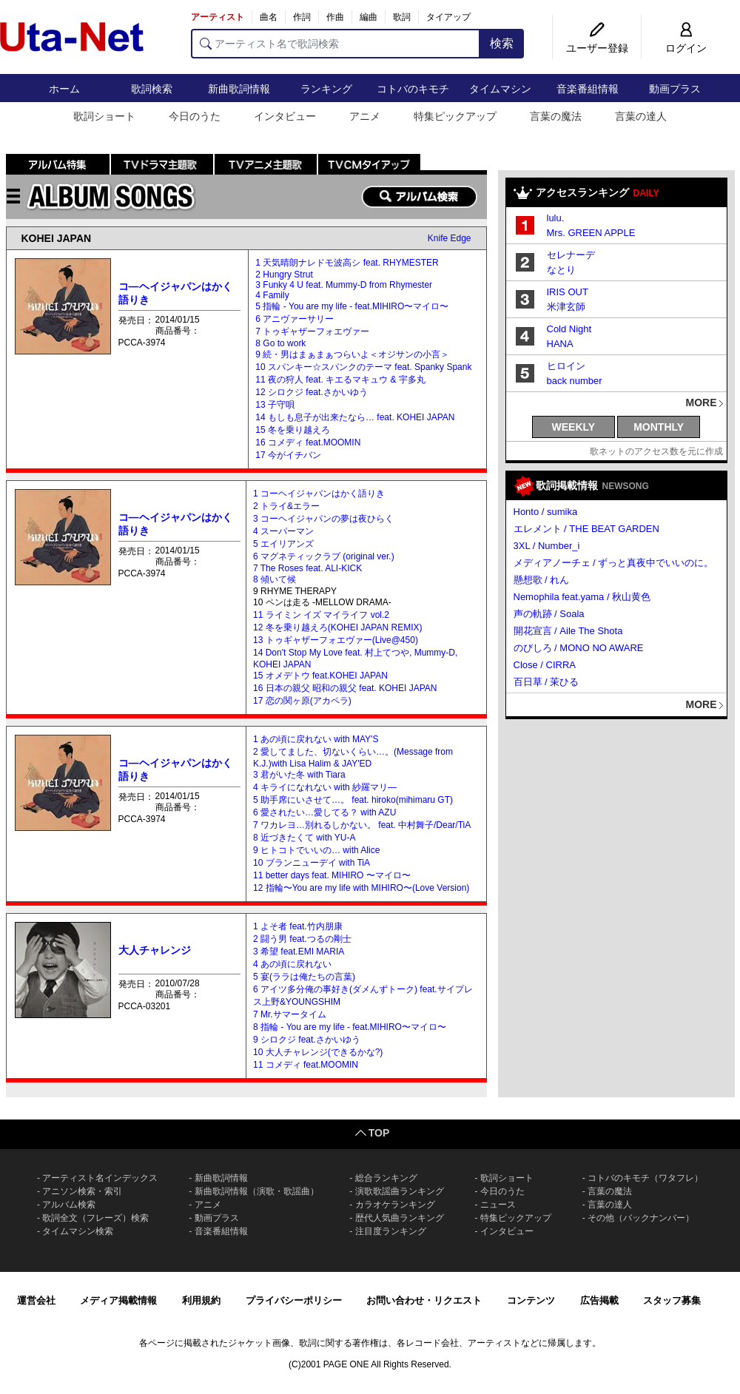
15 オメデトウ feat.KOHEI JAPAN (320, 675)
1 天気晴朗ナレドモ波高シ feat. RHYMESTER (346, 262)
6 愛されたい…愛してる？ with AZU (324, 812)
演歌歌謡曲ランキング (399, 1191)
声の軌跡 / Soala (549, 613)
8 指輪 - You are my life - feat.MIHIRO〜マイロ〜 (349, 1027)
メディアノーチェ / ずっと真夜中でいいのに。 (614, 562)
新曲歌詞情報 (239, 89)
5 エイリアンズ (283, 544)
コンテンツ (531, 1300)
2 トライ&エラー (286, 506)
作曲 (335, 17)
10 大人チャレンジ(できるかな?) (318, 1052)
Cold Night (569, 328)
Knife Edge (449, 238)
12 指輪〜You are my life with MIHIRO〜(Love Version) (361, 888)
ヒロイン (566, 365)
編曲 (368, 17)
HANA (560, 343)
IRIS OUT (567, 291)
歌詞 (402, 17)
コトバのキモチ (413, 89)
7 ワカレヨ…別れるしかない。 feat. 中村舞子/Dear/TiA (362, 825)
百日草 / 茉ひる (546, 681)
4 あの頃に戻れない (292, 964)
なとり (561, 269)
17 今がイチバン (288, 455)
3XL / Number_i (547, 545)
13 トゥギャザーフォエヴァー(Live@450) (335, 640)
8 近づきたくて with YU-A (304, 837)
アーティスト (217, 17)
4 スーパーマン (283, 531)
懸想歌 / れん (542, 579)
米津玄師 (566, 306)
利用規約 (201, 1300)
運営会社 (36, 1300)
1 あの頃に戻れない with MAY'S (315, 739)
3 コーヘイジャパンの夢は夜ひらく (323, 519)
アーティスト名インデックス (100, 1178)
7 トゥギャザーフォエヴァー (312, 331)
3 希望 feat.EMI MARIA (298, 951)
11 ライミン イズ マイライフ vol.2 (321, 615)
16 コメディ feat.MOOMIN (307, 442)
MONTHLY (658, 427)
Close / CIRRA (545, 664)
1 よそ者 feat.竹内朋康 (298, 926)
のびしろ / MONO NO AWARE (579, 647)
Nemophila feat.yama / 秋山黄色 (582, 596)
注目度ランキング (390, 1231)
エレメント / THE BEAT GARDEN (586, 528)
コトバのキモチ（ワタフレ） (645, 1178)
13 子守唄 (275, 405)
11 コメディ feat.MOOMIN (305, 1065)
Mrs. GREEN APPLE (591, 232)
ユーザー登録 (597, 48)
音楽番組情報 (587, 89)
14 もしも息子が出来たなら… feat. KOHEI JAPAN (354, 417)
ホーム (64, 89)
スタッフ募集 (672, 1300)
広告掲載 (599, 1300)
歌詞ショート (104, 116)
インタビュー (285, 116)
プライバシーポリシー (294, 1300)
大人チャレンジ (154, 950)
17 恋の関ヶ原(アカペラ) (302, 701)
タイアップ (448, 17)
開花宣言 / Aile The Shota (568, 630)
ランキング (326, 89)
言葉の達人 (641, 116)
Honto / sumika (546, 511)
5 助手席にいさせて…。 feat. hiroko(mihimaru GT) (353, 800)
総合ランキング (386, 1178)
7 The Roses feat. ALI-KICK (307, 568)
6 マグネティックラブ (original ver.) (323, 556)
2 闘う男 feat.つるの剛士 (302, 939)
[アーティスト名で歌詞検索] (335, 43)
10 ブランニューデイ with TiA (311, 863)
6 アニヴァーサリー (294, 319)
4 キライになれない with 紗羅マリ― (325, 787)
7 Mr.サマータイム (289, 1014)
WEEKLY (574, 427)
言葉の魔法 (556, 116)
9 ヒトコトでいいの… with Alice (316, 850)
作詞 (302, 17)
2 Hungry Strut (283, 274)
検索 (502, 43)
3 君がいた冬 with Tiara (299, 775)
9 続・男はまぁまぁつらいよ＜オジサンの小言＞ (352, 354)
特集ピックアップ (455, 116)
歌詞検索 (151, 89)
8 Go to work (280, 343)
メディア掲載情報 (118, 1300)
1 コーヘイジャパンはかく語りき (319, 493)
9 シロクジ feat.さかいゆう (306, 1039)
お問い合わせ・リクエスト (424, 1300)
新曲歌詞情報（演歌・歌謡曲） (257, 1191)
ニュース (498, 1204)
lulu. (556, 217)
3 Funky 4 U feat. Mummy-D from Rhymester (343, 285)
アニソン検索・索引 (82, 1191)
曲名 (269, 17)
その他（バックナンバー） (641, 1218)
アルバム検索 (68, 1204)
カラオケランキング (395, 1204)
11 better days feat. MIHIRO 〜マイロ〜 (332, 875)
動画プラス (675, 89)
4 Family (272, 295)
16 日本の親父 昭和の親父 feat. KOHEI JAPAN (345, 688)
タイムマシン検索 (77, 1231)
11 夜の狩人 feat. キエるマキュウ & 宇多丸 (340, 379)
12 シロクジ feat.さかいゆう (311, 392)
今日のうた (195, 116)
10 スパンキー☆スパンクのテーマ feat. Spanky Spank (363, 367)
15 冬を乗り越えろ (292, 430)
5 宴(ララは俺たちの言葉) (304, 977)
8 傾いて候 (274, 579)
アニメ (364, 116)
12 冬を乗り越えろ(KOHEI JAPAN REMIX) (337, 627)
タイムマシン (500, 89)
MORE (701, 402)
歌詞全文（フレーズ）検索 (95, 1218)
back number (574, 380)
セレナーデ (571, 254)
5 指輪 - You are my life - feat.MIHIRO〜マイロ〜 (351, 306)
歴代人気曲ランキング (399, 1218)
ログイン (686, 48)
